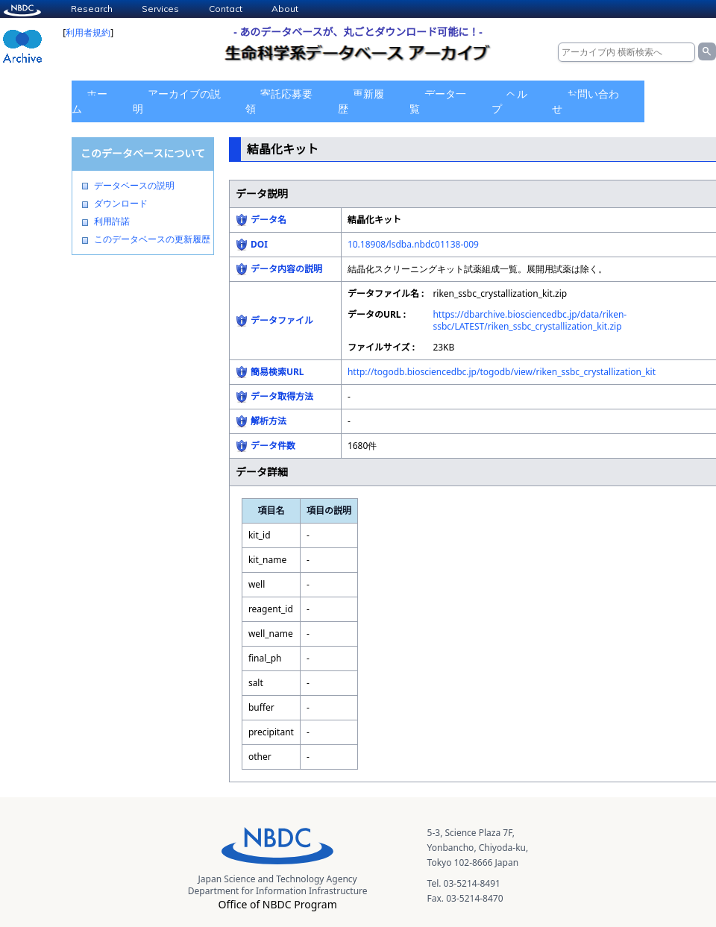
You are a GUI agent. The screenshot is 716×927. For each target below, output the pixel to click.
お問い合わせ (585, 101)
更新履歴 (361, 101)
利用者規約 (88, 32)
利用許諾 (112, 221)
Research (92, 8)
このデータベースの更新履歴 (152, 239)
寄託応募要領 (279, 101)
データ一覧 (437, 101)
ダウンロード (121, 204)
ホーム (89, 101)
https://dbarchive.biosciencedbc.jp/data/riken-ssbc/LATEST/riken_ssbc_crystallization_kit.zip (529, 320)
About (284, 8)
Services (160, 8)
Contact (225, 8)
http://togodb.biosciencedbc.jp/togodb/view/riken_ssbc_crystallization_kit (502, 371)
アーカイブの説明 (177, 101)
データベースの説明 (134, 186)
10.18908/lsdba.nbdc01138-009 (413, 244)
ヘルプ (509, 101)
